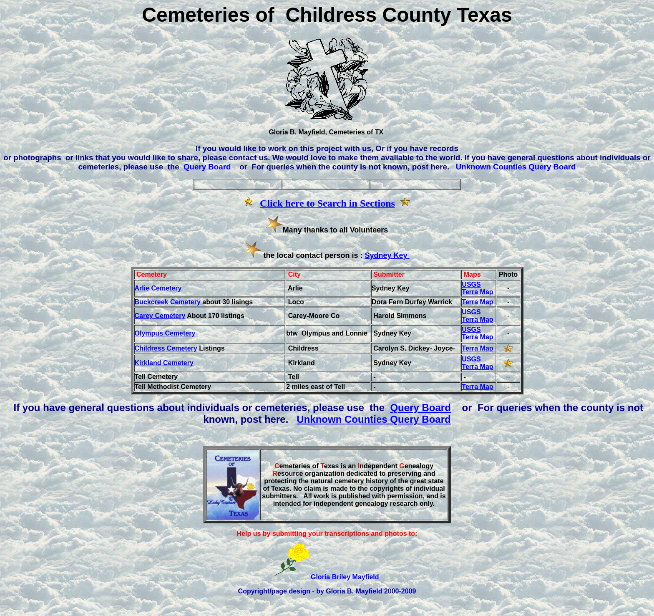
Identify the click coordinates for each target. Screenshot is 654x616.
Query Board (207, 166)
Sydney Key (387, 255)
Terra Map (477, 291)
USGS (471, 284)
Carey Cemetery (160, 315)
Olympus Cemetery (165, 333)
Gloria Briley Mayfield (346, 577)
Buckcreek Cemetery (169, 301)
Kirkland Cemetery (164, 362)
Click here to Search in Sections (327, 203)
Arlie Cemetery (159, 288)
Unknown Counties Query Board (516, 166)
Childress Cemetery (166, 348)
